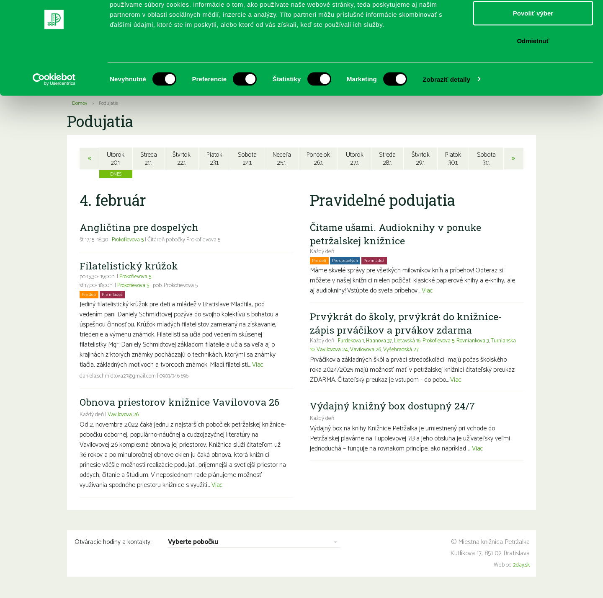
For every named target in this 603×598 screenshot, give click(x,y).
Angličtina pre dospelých (139, 228)
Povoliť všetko (533, 22)
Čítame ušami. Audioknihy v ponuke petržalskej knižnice (397, 235)
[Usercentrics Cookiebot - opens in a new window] (54, 115)
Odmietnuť (533, 76)
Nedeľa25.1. (281, 159)
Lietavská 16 (411, 342)
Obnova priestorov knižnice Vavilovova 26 (181, 403)
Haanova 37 (382, 342)
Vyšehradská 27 (431, 351)
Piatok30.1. (454, 159)
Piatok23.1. (214, 159)
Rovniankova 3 (480, 342)
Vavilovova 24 (361, 351)
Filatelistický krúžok (130, 267)
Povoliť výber (533, 49)
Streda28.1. (388, 159)
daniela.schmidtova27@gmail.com (119, 377)
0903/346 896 (177, 377)
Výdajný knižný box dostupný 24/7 (394, 407)
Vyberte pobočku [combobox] (193, 543)
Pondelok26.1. (319, 159)
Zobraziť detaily (446, 115)
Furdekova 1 (352, 342)
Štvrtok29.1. (421, 159)
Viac (258, 366)
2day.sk (521, 566)
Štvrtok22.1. (181, 159)
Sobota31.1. (487, 159)
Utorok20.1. (115, 159)
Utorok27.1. (355, 159)
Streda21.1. (148, 159)
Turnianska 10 (326, 351)
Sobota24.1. (246, 159)
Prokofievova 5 (129, 241)
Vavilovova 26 (123, 416)
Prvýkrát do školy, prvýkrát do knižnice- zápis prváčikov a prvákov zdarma (407, 324)
